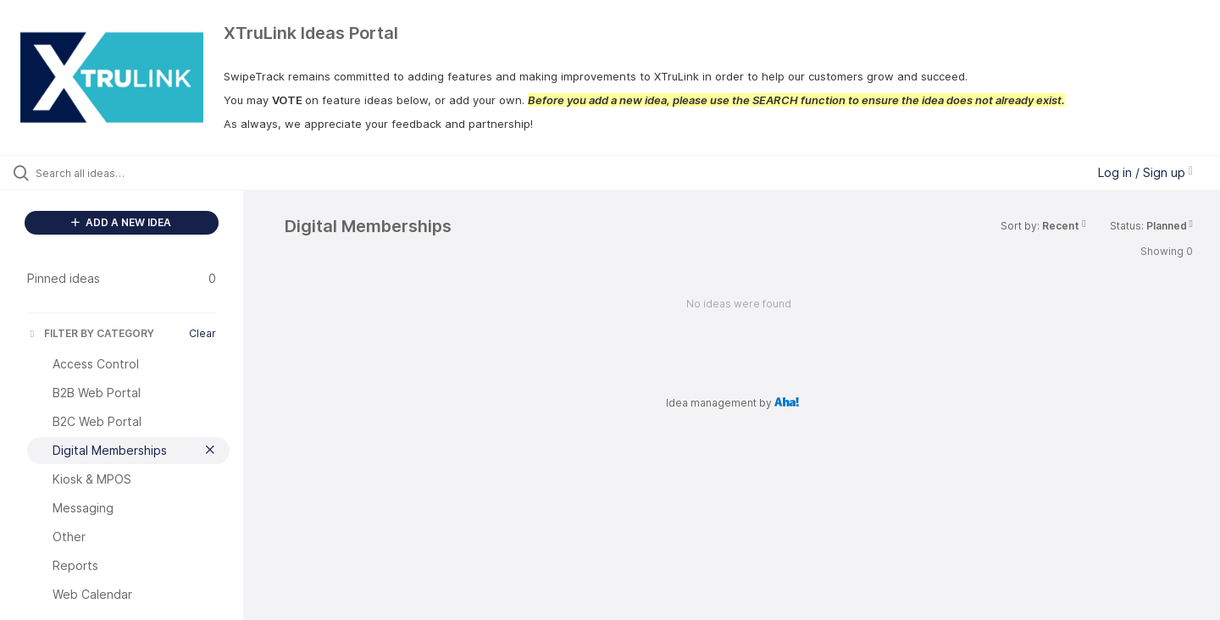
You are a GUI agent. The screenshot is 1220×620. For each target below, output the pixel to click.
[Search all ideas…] (143, 173)
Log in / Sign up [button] (1145, 172)
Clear (202, 333)
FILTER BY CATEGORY (90, 333)
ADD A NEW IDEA (121, 222)
